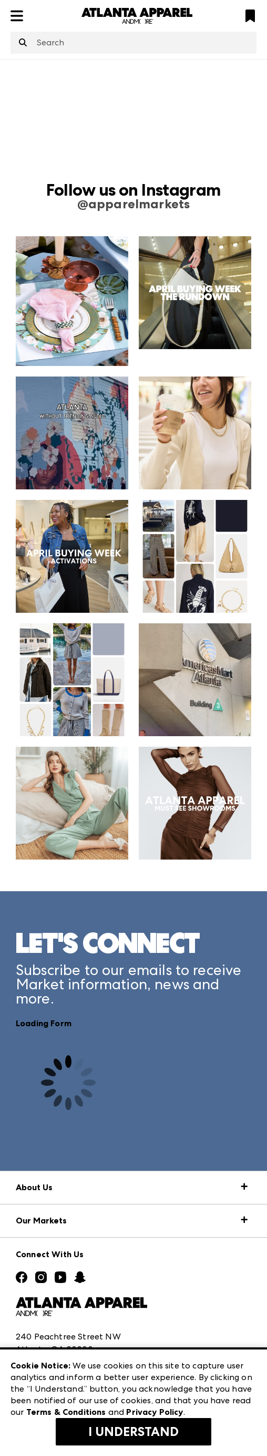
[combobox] (133, 43)
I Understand (133, 1432)
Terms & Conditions (66, 1412)
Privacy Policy (154, 1412)
